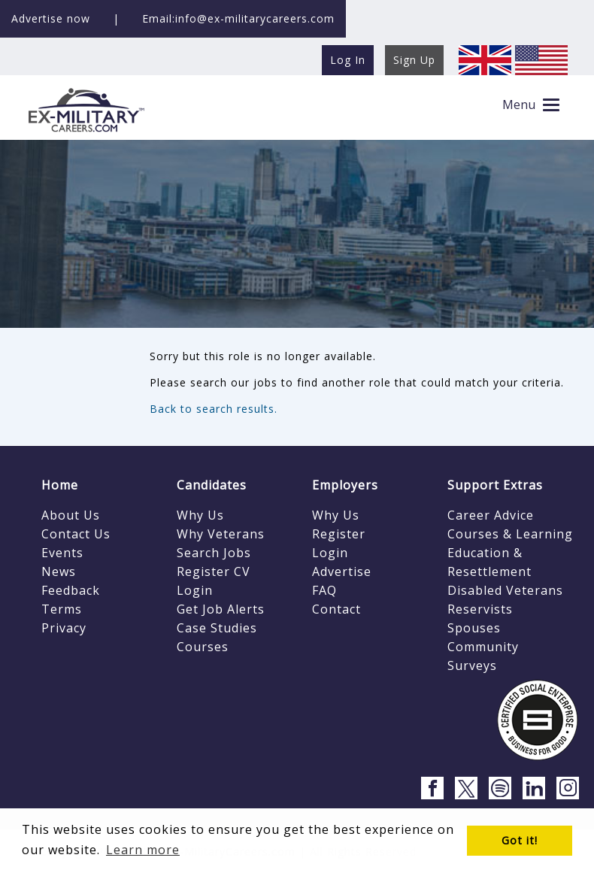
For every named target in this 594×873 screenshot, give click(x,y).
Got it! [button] (520, 840)
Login (195, 590)
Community (483, 646)
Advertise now (50, 18)
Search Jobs (214, 552)
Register (338, 534)
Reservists (480, 609)
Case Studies (217, 628)
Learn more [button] (143, 849)
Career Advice (490, 515)
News (58, 571)
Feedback (70, 590)
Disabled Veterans (505, 590)
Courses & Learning (510, 534)
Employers (345, 485)
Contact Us (76, 534)
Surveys (472, 665)
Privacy (63, 628)
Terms (61, 609)
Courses (203, 646)
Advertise (341, 571)
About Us (70, 515)
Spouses (474, 628)
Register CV (213, 571)
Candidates (212, 485)
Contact (336, 609)
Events (62, 552)
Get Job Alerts (221, 609)
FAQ (324, 590)
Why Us (200, 515)
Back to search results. (213, 409)
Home (59, 485)
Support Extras (495, 485)
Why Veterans (221, 534)
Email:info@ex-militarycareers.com (238, 18)
